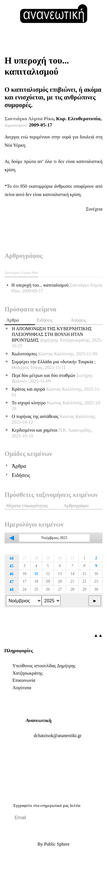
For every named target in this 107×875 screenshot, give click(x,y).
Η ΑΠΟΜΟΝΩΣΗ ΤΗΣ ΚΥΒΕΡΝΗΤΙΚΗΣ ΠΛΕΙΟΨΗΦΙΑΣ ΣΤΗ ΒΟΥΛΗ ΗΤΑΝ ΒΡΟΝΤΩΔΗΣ (57, 337)
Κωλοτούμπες (54, 353)
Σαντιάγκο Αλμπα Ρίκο (29, 118)
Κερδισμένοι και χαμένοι (52, 433)
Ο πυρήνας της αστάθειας (54, 419)
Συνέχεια (94, 209)
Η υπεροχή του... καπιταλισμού (56, 288)
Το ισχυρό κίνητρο (56, 405)
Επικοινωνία (24, 680)
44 (11, 558)
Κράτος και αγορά (56, 392)
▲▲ (98, 635)
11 (36, 574)
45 (11, 566)
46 (11, 574)
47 (11, 581)
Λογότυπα (22, 687)
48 (11, 589)
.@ (57, 735)
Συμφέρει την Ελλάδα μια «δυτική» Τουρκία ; (54, 364)
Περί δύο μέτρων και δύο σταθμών (52, 378)
